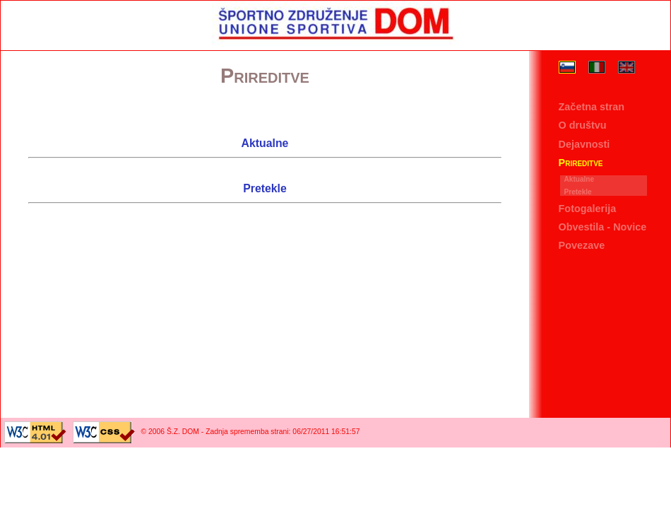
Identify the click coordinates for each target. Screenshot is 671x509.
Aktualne (579, 179)
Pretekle (578, 192)
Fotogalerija (588, 208)
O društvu (583, 125)
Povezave (582, 245)
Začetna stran (592, 107)
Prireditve (581, 162)
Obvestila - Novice (603, 227)
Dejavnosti (584, 144)
